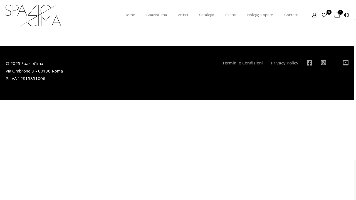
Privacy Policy (284, 63)
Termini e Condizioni (242, 63)
